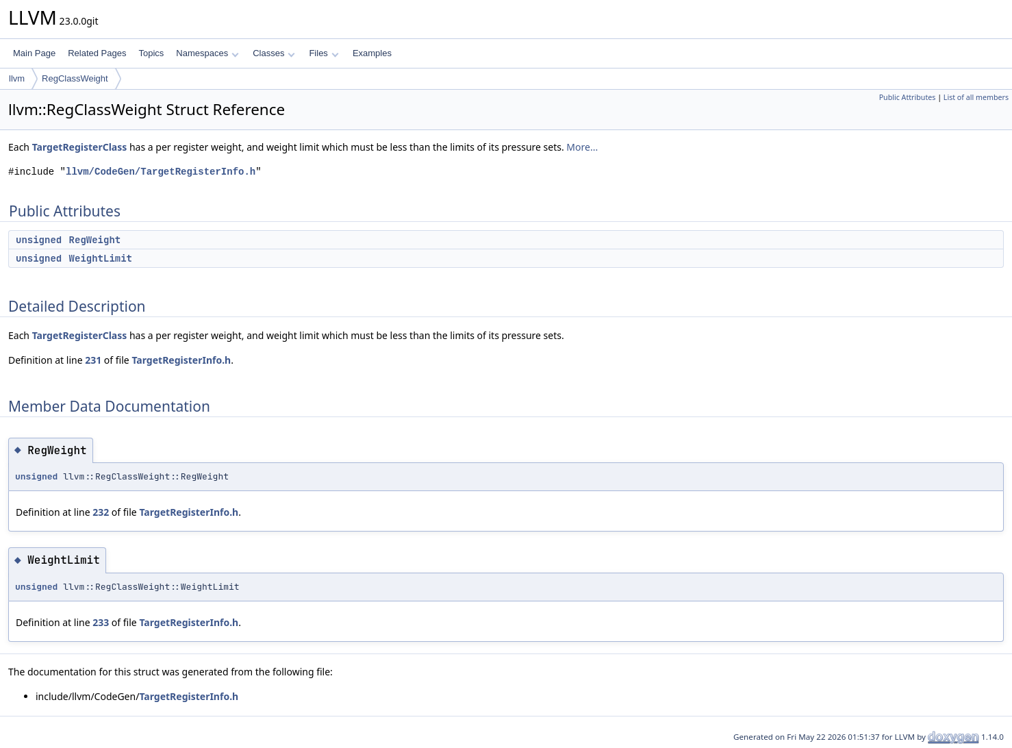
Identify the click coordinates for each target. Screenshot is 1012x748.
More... (582, 146)
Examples (372, 53)
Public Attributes (907, 97)
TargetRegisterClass (79, 146)
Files (323, 53)
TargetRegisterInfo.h (181, 359)
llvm (17, 78)
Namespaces (207, 53)
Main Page (34, 53)
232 (100, 512)
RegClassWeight (75, 78)
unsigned (39, 240)
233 (100, 622)
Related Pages (97, 53)
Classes (274, 53)
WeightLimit (100, 258)
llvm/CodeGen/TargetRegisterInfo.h (160, 171)
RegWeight (95, 240)
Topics (151, 53)
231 (93, 359)
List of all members (976, 97)
